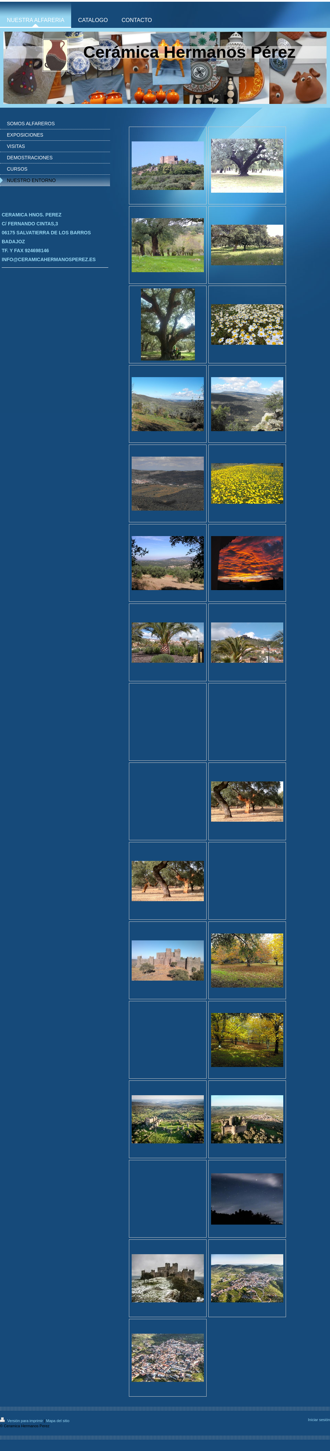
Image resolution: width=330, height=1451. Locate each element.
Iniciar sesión (319, 1420)
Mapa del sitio (57, 1421)
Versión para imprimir (22, 1421)
